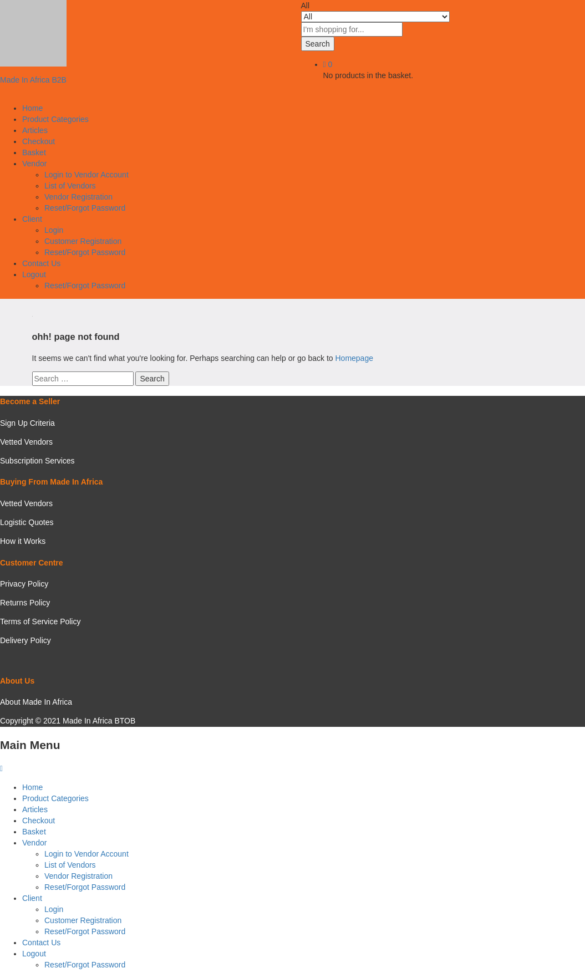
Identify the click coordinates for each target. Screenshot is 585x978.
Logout (34, 953)
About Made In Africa (36, 701)
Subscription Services (37, 460)
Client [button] (32, 219)
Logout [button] (34, 274)
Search (318, 43)
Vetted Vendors (26, 441)
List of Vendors (70, 185)
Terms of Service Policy (40, 621)
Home (32, 108)
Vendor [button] (34, 163)
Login (53, 230)
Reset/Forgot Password (84, 207)
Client (32, 898)
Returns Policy (25, 602)
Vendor (34, 842)
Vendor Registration (78, 196)
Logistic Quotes (27, 522)
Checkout (38, 141)
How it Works (22, 541)
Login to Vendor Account (86, 174)
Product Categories (55, 119)
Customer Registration (82, 241)
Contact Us (41, 263)
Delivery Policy (25, 640)
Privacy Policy (24, 583)
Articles (35, 130)
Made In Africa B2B (33, 79)
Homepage (354, 358)
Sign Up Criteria (27, 423)
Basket (34, 152)
